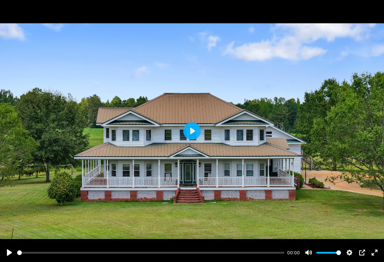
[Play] (9, 252)
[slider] (151, 252)
